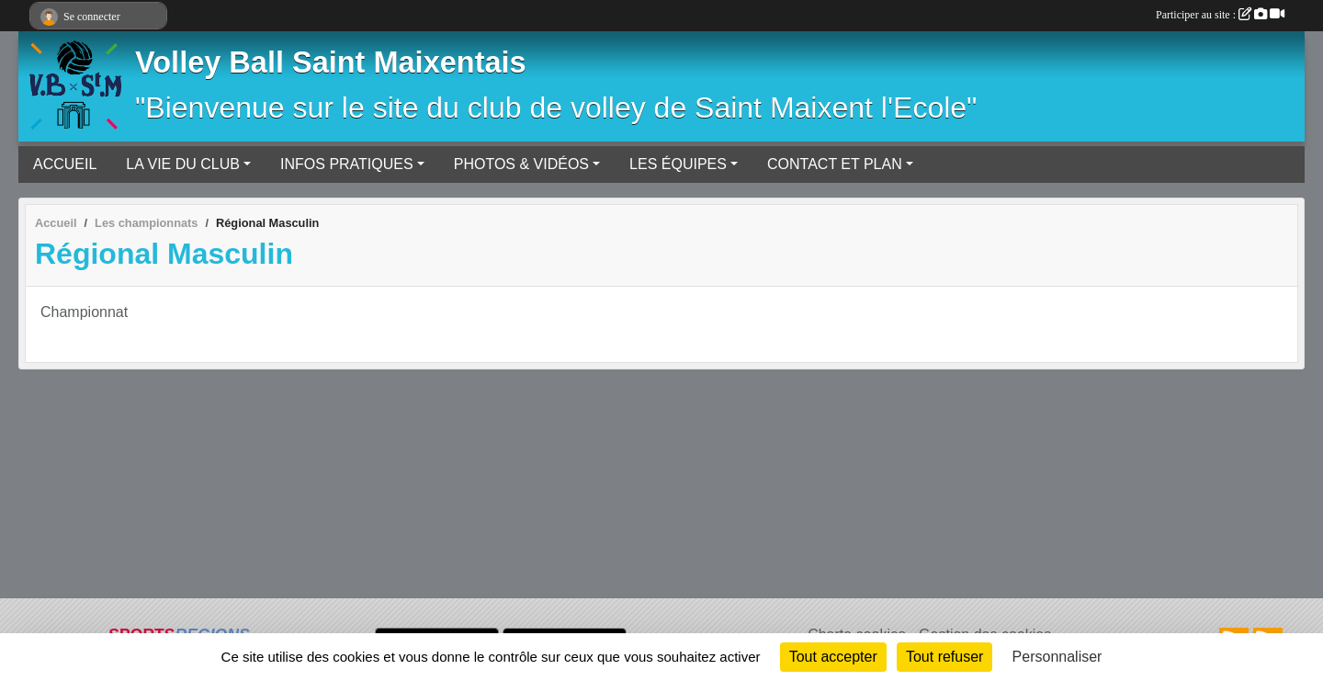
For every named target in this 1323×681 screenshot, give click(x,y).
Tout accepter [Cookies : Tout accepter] (833, 656)
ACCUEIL (64, 164)
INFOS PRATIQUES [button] (346, 164)
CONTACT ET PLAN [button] (834, 164)
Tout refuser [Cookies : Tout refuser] (944, 656)
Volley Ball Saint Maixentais (330, 62)
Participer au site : (1220, 14)
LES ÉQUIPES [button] (678, 164)
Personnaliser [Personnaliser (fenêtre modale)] (1057, 656)
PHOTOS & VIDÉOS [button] (521, 164)
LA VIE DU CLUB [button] (183, 164)
